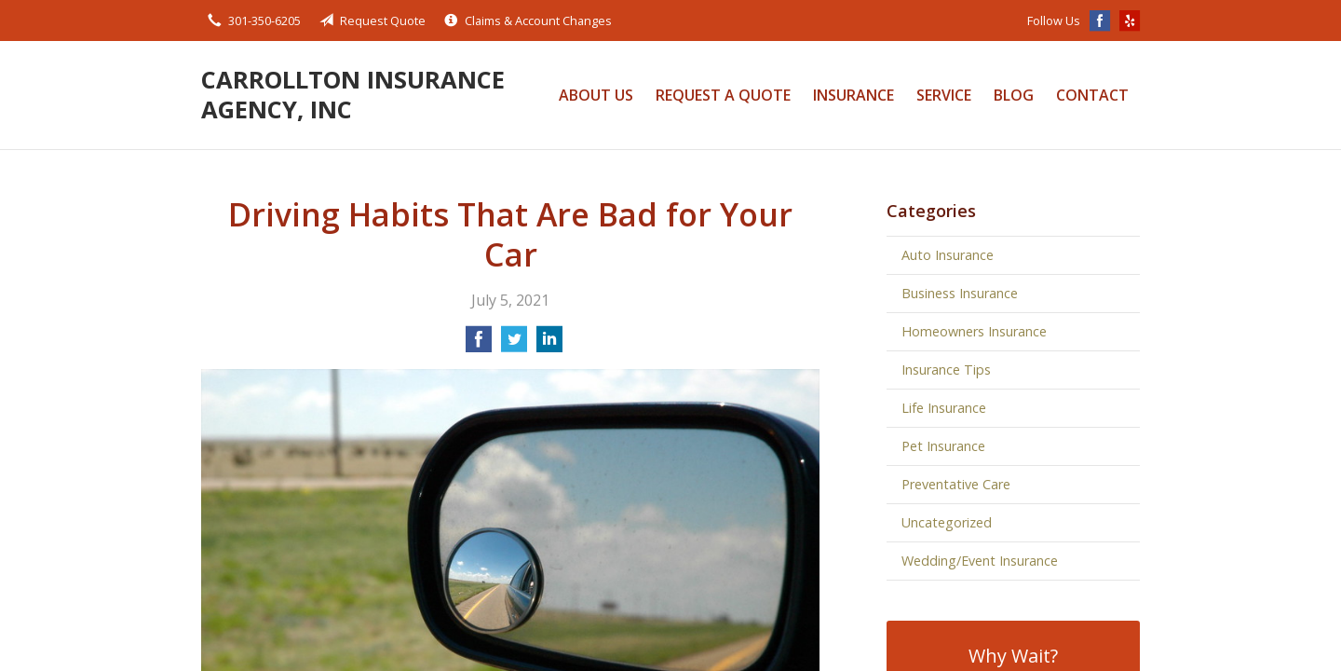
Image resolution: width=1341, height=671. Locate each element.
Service (943, 95)
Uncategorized (946, 522)
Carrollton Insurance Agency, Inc (353, 94)
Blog (1014, 95)
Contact (1092, 95)
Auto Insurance (947, 255)
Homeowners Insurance (974, 331)
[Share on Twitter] (514, 345)
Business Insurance (959, 293)
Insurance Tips (946, 369)
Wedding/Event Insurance (979, 560)
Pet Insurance (943, 446)
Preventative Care (955, 484)
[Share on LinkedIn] (549, 345)
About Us (596, 95)
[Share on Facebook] (479, 345)
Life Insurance (943, 408)
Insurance (853, 95)
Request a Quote (723, 95)
